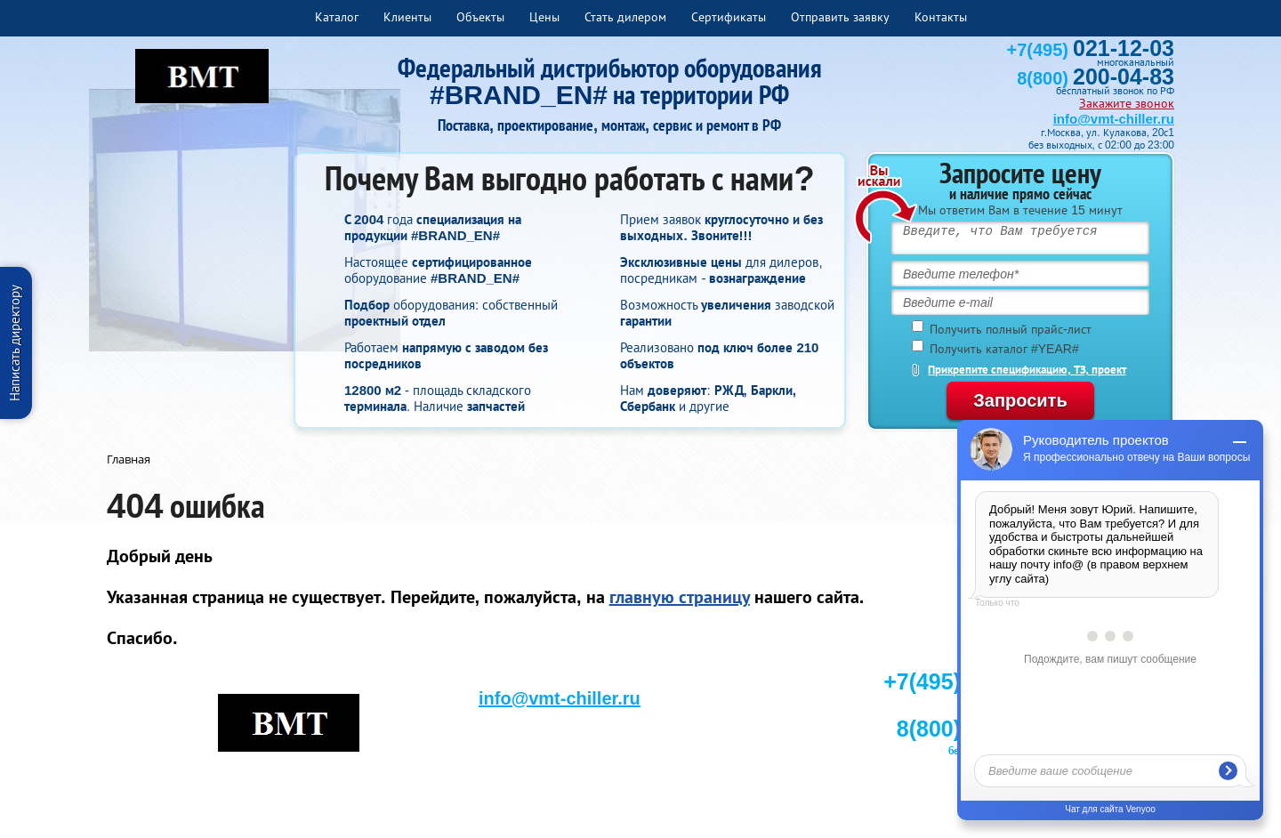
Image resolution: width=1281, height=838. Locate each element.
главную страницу (679, 596)
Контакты (940, 17)
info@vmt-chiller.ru (1113, 118)
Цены (544, 17)
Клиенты (407, 17)
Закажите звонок (1126, 103)
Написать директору (14, 343)
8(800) (1095, 78)
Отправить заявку (840, 17)
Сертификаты (728, 17)
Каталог (337, 17)
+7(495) (1090, 49)
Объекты (480, 17)
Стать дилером (625, 17)
